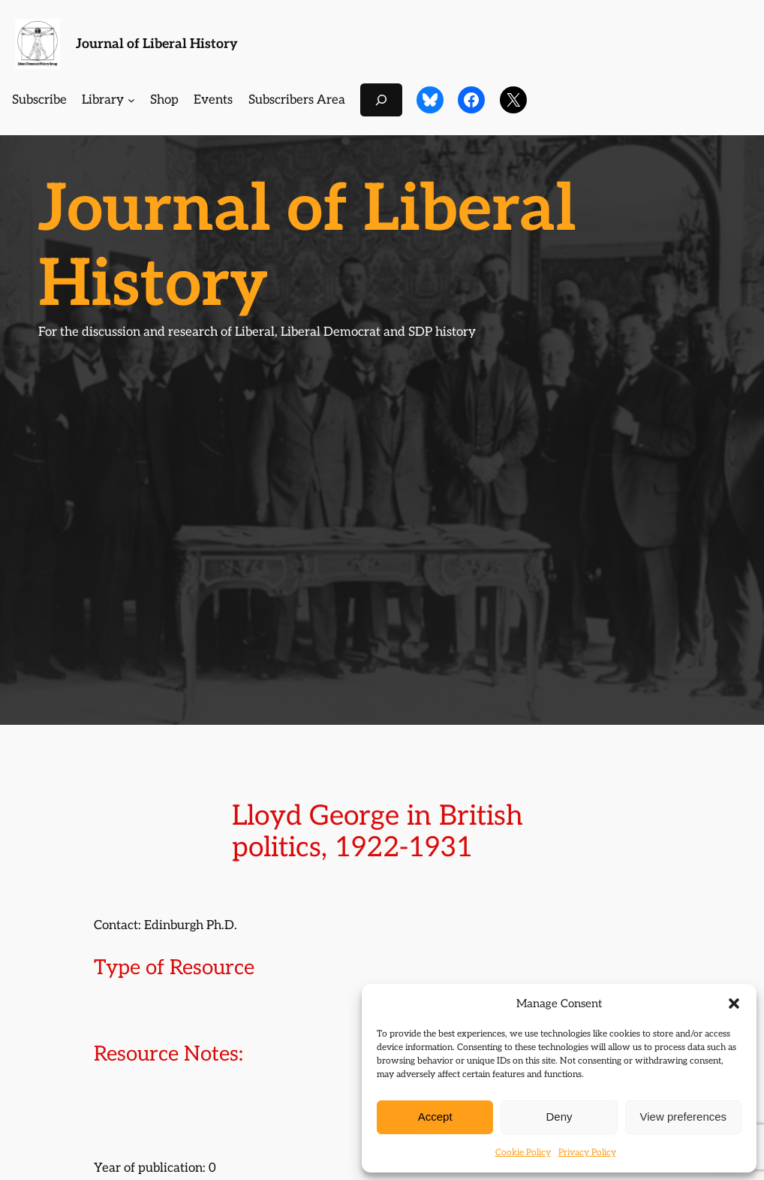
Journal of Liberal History (157, 44)
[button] (733, 1003)
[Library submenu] (131, 100)
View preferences (683, 1116)
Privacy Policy (587, 1152)
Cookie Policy (523, 1152)
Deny (559, 1116)
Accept (435, 1116)
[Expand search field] (381, 99)
